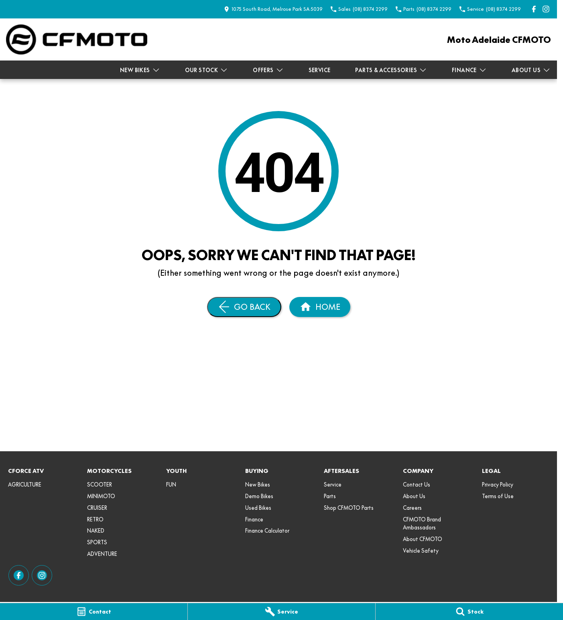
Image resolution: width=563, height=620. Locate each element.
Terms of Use (498, 496)
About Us (531, 70)
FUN (171, 484)
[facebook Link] (534, 9)
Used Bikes (258, 508)
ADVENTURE (102, 554)
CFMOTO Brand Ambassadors (422, 523)
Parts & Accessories (391, 70)
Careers (412, 508)
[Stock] (469, 611)
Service (320, 70)
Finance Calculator (267, 530)
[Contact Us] (273, 9)
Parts (330, 496)
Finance (469, 70)
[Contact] (93, 611)
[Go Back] (244, 307)
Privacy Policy (497, 484)
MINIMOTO (101, 496)
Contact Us (416, 484)
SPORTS (97, 542)
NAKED (95, 530)
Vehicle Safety (421, 550)
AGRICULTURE (24, 484)
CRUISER (97, 508)
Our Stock (206, 70)
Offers (268, 70)
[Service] (281, 611)
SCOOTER (99, 484)
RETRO (95, 519)
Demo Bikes (259, 496)
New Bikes (140, 70)
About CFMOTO (422, 539)
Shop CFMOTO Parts (349, 508)
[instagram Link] (546, 9)
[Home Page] (76, 39)
